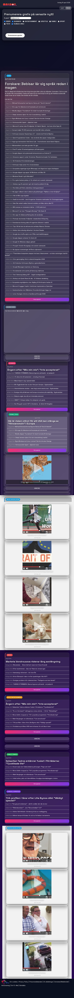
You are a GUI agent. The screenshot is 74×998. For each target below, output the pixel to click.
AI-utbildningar (48, 982)
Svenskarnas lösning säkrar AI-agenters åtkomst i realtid (31, 222)
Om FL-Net (14, 985)
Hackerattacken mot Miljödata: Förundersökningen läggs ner (32, 290)
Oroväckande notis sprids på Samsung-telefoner (28, 271)
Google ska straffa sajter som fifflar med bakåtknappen (30, 234)
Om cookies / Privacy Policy (19, 982)
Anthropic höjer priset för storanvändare (26, 165)
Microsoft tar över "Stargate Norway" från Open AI (29, 211)
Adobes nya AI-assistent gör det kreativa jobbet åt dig (30, 184)
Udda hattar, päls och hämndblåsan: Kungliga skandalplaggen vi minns (35, 778)
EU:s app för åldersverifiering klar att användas (28, 215)
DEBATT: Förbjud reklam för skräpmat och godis (30, 400)
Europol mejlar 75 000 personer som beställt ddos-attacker (31, 130)
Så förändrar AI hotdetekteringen (23, 161)
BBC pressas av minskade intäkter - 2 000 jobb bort (29, 207)
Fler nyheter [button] (37, 409)
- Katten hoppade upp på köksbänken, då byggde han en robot (37, 482)
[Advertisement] (37, 56)
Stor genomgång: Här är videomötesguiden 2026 (29, 259)
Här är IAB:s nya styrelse (21, 195)
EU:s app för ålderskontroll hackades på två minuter (29, 107)
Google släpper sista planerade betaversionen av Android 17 (32, 153)
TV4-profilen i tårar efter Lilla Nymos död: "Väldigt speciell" (32, 722)
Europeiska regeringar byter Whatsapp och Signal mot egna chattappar (36, 168)
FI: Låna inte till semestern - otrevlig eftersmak (30, 377)
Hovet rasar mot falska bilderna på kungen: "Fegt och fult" (32, 767)
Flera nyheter (37, 299)
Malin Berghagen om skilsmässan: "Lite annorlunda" (29, 719)
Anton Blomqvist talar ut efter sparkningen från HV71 (30, 676)
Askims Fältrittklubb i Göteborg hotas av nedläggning (30, 811)
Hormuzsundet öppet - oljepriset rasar (25, 122)
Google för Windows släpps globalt (24, 242)
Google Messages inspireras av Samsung (26, 267)
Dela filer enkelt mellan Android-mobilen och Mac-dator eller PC (33, 203)
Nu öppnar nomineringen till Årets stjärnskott (27, 249)
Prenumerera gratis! (15, 35)
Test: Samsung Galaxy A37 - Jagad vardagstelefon (29, 274)
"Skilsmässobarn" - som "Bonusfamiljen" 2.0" (27, 808)
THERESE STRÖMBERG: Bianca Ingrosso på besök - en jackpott (34, 373)
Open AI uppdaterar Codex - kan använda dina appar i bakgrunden (34, 138)
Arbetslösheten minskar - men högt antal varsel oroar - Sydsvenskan (36, 388)
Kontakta (22, 985)
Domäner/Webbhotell (61, 982)
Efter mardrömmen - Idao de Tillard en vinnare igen (29, 669)
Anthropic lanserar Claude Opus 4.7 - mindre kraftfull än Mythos (32, 134)
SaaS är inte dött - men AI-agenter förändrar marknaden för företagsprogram (38, 199)
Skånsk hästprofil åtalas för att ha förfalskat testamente (31, 815)
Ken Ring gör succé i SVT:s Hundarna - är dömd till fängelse (33, 404)
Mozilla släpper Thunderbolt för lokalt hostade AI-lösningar (31, 111)
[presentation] (15, 28)
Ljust (62, 8)
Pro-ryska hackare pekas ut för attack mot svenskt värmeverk (32, 180)
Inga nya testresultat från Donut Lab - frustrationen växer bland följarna (35, 141)
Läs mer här (8, 99)
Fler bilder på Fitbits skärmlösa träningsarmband (28, 188)
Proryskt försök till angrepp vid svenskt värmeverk (29, 246)
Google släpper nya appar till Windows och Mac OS (29, 172)
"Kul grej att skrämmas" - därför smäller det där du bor (29, 804)
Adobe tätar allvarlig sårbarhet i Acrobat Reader (28, 230)
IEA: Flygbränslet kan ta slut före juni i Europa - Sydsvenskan (33, 384)
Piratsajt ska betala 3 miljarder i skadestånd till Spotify (30, 219)
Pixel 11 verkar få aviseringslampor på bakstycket (28, 149)
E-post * (7, 18)
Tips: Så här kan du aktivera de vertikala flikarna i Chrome (31, 226)
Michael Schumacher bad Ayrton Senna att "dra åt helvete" (31, 103)
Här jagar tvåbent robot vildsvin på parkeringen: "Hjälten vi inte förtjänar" (36, 192)
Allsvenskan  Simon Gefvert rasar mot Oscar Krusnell (30, 665)
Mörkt (68, 8)
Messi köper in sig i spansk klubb (24, 381)
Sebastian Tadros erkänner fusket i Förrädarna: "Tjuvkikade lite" (33, 707)
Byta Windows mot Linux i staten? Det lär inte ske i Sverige (31, 118)
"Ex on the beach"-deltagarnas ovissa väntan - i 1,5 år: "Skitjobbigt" (35, 711)
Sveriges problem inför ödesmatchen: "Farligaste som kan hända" (34, 680)
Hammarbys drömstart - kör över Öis (24, 672)
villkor (22, 24)
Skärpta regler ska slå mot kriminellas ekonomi (28, 396)
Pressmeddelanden (35, 982)
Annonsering (5, 985)
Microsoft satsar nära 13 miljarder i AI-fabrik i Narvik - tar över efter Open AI (37, 126)
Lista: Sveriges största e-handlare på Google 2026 (29, 294)
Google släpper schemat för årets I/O (25, 238)
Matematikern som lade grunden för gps (25, 145)
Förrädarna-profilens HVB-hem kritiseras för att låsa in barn (32, 726)
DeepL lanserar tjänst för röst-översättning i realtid (29, 114)
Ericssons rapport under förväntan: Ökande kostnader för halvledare (35, 157)
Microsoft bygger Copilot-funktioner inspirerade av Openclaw (32, 286)
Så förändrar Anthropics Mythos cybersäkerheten (29, 263)
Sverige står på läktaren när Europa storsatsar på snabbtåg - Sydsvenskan (38, 392)
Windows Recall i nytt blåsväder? (23, 176)
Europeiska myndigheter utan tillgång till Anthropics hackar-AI (32, 282)
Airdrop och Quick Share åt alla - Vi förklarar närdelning (30, 278)
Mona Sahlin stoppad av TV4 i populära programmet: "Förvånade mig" (35, 715)
